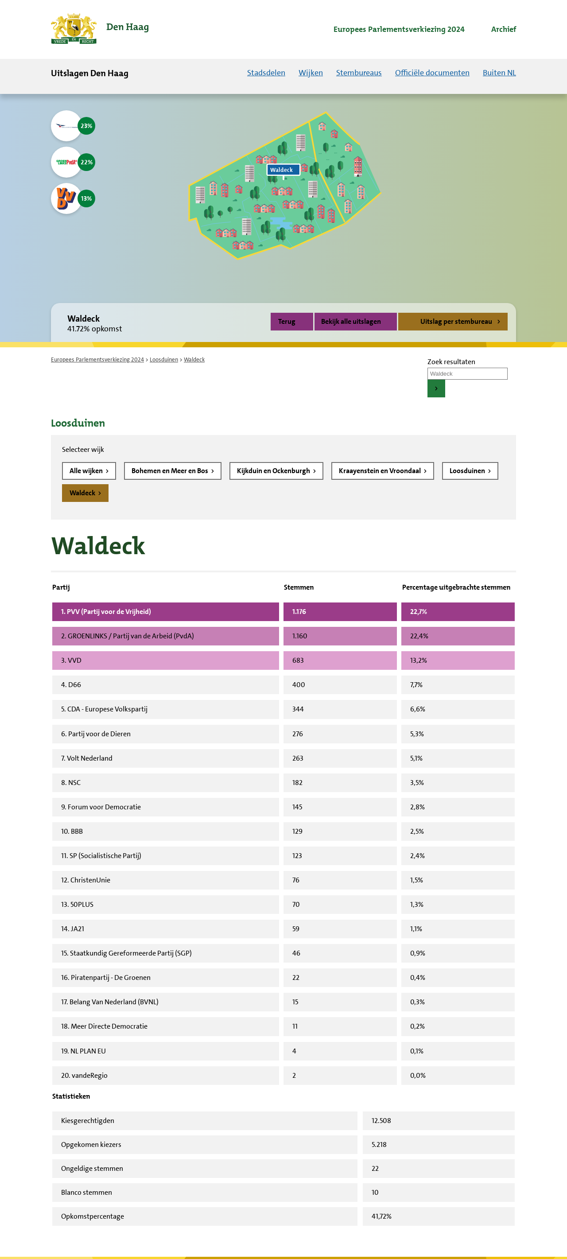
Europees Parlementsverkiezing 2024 (97, 359)
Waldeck (83, 492)
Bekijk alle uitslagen (355, 321)
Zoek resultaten (451, 361)
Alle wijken (87, 470)
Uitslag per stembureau (456, 321)
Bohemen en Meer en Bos (171, 470)
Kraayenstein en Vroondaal (380, 470)
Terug (286, 321)
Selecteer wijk (83, 449)
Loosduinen (164, 359)
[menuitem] (391, 30)
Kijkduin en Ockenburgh (274, 470)
